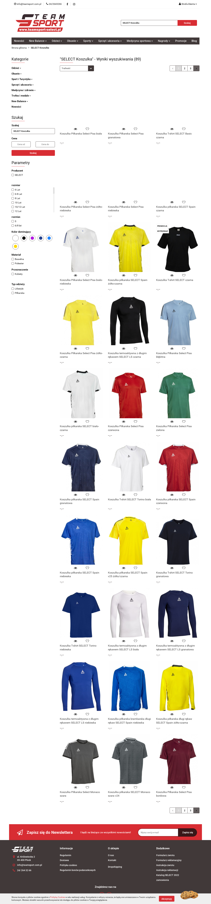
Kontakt (112, 860)
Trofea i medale (21, 95)
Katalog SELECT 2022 (167, 875)
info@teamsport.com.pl (29, 865)
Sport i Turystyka (22, 79)
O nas (111, 855)
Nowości (19, 40)
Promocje (181, 40)
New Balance (38, 40)
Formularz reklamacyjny (168, 860)
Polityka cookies (68, 865)
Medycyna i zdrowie (24, 90)
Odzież (57, 40)
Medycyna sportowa (140, 40)
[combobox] (77, 68)
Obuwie (72, 40)
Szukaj (33, 153)
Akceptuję (166, 898)
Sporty (88, 40)
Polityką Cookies (57, 897)
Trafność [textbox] (66, 68)
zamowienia (162, 880)
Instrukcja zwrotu (165, 865)
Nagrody (164, 40)
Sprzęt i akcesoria (110, 40)
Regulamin (65, 855)
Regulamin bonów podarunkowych (78, 870)
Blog (194, 40)
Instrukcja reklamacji (167, 870)
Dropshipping (115, 867)
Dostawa (64, 860)
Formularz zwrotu (165, 855)
